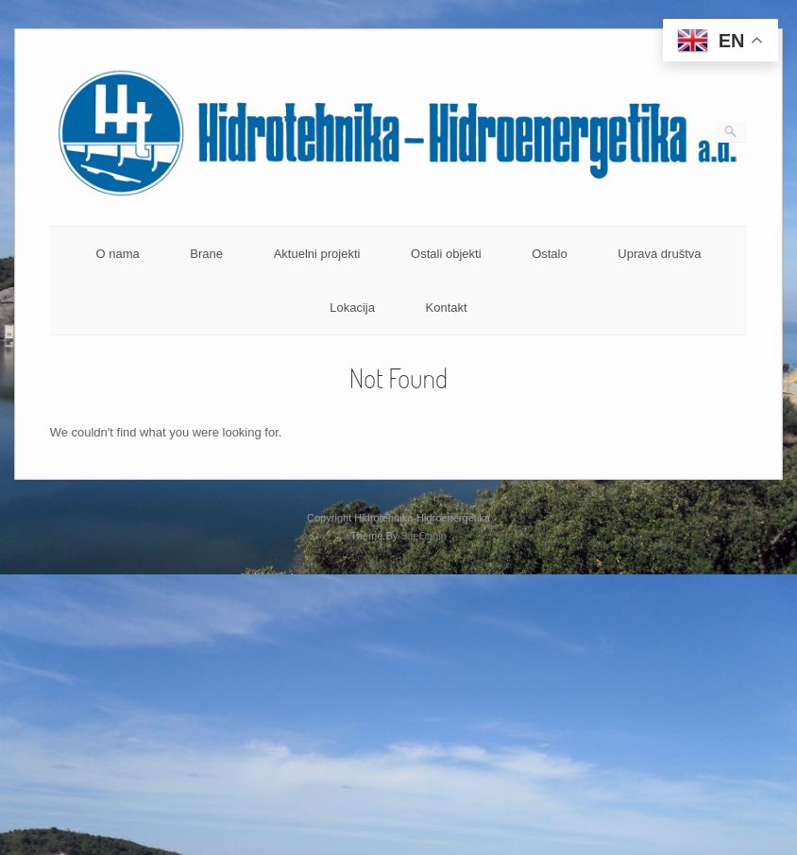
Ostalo (550, 254)
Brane (206, 254)
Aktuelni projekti (317, 254)
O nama (117, 254)
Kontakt (446, 307)
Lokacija (352, 307)
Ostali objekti (446, 254)
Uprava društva (659, 254)
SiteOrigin (423, 535)
